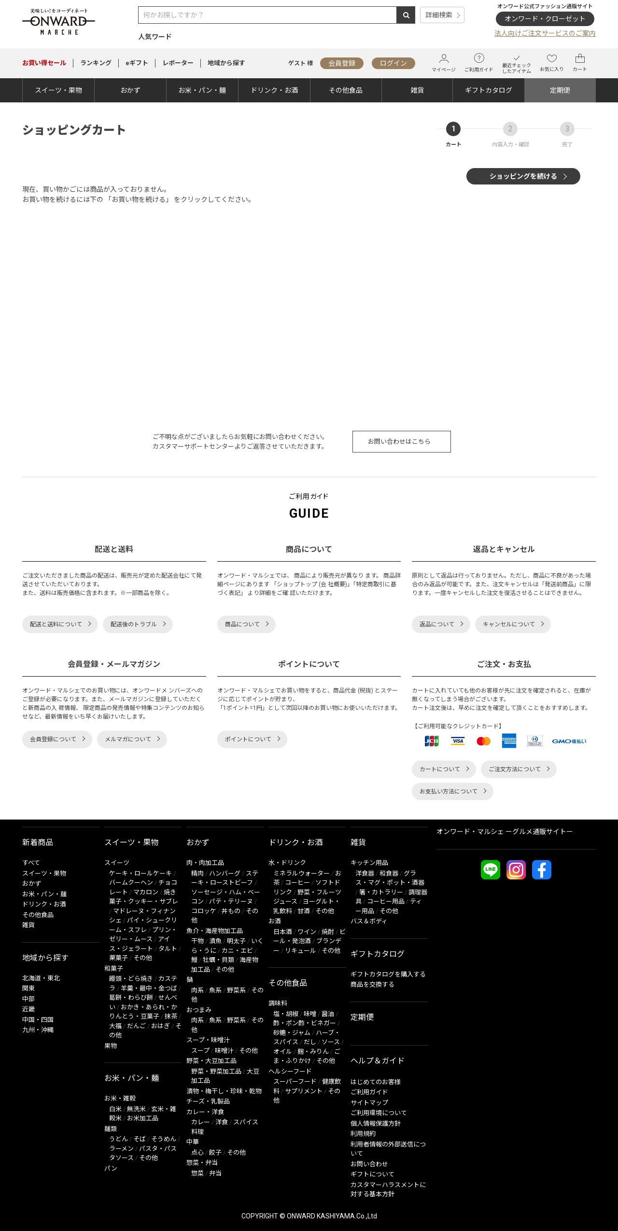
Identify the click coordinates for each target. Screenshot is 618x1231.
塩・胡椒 (285, 1014)
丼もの (231, 911)
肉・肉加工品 (205, 862)
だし (310, 1042)
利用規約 (363, 1133)
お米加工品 (142, 1118)
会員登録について (53, 739)
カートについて (440, 769)
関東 (28, 988)
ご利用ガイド (478, 62)
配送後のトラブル (134, 624)
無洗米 (136, 1109)
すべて (31, 862)
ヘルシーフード (290, 1071)
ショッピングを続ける (523, 176)
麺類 (110, 1128)
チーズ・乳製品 (208, 1101)
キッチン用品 (369, 862)
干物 (197, 941)
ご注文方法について (515, 769)
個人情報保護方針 (376, 1123)
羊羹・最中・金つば (149, 988)
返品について (437, 624)
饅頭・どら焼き (131, 978)
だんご (136, 1026)
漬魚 (215, 941)
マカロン (145, 892)
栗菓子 (118, 958)
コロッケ (203, 911)
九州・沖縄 (38, 1029)
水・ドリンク (287, 862)
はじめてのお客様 (376, 1082)
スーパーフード (295, 1081)
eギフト (137, 63)
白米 (115, 1109)
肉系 (197, 990)
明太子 (236, 941)
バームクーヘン (131, 882)
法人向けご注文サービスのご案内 (545, 33)
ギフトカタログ (488, 90)
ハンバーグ (224, 873)
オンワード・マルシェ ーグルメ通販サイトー (504, 831)
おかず (130, 90)
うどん (118, 1139)
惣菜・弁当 (202, 1162)
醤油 (328, 1014)
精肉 (197, 873)
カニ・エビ (237, 950)
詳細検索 (438, 15)
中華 (192, 1142)
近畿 (28, 1009)
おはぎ (160, 1026)
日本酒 (282, 931)
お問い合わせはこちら (399, 441)
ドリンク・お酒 (274, 90)
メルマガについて (128, 739)
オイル (282, 1051)
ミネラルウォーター (301, 873)
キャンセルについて (509, 624)
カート (580, 63)
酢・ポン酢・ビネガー (304, 1023)
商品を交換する (372, 984)
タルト (167, 948)
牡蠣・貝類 (218, 959)
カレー (200, 1122)
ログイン (393, 63)
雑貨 (417, 90)
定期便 (560, 90)
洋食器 (364, 873)
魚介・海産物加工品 (214, 930)
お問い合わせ (369, 1164)
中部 (28, 999)
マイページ (444, 63)
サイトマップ (369, 1102)
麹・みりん (313, 1051)
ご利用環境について (379, 1113)
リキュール (300, 950)
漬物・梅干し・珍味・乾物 (224, 1091)
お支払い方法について (449, 791)
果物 (110, 1045)
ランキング (96, 63)
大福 (115, 1026)
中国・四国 (38, 1019)
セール (44, 63)
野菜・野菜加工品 (216, 1071)
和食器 (388, 873)
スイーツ (116, 862)
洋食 (221, 1122)
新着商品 (37, 842)
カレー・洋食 (205, 1112)
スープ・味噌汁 (208, 1040)
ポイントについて (248, 739)
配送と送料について (56, 624)
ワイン (306, 931)
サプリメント (304, 1091)
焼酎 (328, 931)
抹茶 (171, 1016)
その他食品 (346, 90)
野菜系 (236, 990)
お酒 (274, 921)
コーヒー (297, 882)
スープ (200, 1050)
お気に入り (552, 63)
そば (139, 1139)
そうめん (163, 1139)
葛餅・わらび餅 (131, 997)
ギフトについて (372, 1174)
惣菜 (197, 1173)
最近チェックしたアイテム (516, 63)
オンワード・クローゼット (545, 19)
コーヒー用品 (386, 901)
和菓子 (113, 968)
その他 (142, 958)
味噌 (310, 1014)
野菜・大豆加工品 (211, 1060)
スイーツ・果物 (58, 90)
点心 (197, 1152)
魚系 (215, 990)
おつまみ (198, 1010)
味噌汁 (224, 1050)
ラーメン (121, 1148)
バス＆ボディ (369, 921)
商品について (242, 624)
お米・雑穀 (120, 1098)
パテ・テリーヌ (231, 901)
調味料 (277, 1003)
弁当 (215, 1173)
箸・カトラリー (381, 892)
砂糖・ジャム (291, 1032)
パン (110, 1168)
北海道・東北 (41, 978)
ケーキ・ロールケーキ (140, 873)
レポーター (178, 63)
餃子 (215, 1152)
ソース (331, 1042)
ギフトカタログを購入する (388, 974)
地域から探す (226, 63)
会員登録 (341, 63)
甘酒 (303, 911)
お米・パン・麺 (202, 90)
